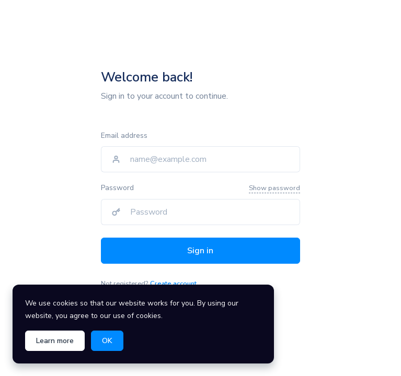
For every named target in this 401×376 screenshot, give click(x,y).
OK (107, 341)
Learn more (55, 341)
